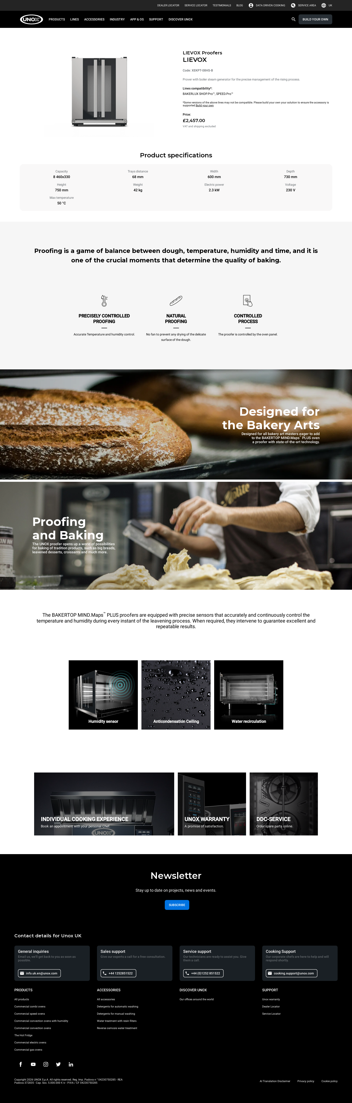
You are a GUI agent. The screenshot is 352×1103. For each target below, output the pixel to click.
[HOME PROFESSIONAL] (33, 19)
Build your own (205, 105)
